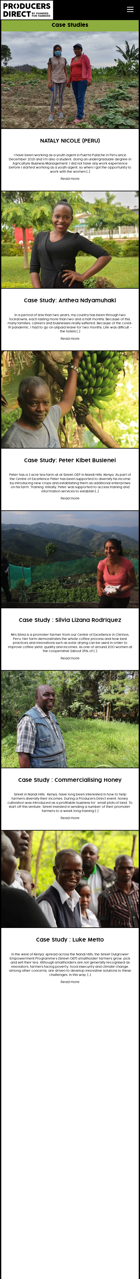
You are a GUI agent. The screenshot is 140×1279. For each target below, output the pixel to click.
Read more (70, 179)
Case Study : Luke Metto (70, 940)
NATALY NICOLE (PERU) (70, 141)
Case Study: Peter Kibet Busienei (70, 460)
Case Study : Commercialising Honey (70, 780)
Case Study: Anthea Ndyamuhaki (70, 300)
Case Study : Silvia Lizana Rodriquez (70, 620)
